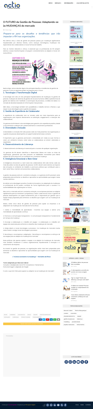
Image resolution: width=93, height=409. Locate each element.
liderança (16, 317)
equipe (35, 314)
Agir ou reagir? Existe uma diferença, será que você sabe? (80, 279)
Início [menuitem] (50, 3)
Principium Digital (30, 405)
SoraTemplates (12, 405)
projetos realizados (69, 324)
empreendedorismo (69, 316)
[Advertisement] (31, 293)
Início (77, 405)
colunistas (21, 314)
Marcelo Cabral (68, 310)
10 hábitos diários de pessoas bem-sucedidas (79, 263)
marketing (66, 322)
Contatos (88, 405)
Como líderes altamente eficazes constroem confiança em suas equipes (80, 296)
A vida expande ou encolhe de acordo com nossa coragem (80, 271)
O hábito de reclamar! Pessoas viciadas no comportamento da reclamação (80, 287)
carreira (12, 314)
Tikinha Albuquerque (80, 310)
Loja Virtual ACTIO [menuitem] (83, 3)
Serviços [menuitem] (58, 3)
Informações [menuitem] (68, 3)
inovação (7, 317)
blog (5, 314)
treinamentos (37, 317)
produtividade (25, 317)
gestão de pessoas (45, 314)
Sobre (82, 405)
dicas (29, 314)
